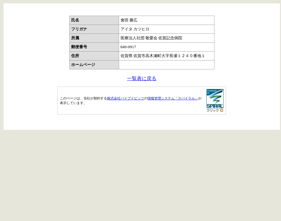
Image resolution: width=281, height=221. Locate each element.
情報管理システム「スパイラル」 (173, 98)
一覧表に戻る (141, 78)
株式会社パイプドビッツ (125, 98)
